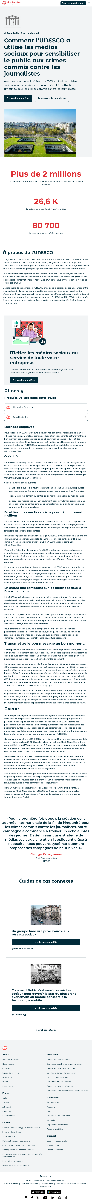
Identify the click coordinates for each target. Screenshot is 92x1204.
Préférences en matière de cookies (71, 1183)
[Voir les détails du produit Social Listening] (46, 417)
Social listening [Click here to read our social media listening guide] (8, 1136)
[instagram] (26, 1197)
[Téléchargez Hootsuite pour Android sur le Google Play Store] (54, 1192)
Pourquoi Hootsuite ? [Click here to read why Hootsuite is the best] (11, 1060)
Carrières (6, 1068)
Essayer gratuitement (73, 3)
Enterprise (6, 1111)
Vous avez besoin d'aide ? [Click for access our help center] (57, 1141)
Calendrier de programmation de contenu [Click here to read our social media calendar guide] (19, 1145)
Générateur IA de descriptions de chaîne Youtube (67, 1091)
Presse (5, 1082)
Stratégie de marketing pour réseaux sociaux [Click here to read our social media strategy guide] (21, 1128)
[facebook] (32, 1197)
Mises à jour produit (55, 1145)
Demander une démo (18, 98)
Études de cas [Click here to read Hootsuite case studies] (53, 1102)
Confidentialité (47, 1183)
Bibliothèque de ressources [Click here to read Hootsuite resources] (58, 1116)
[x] (38, 1197)
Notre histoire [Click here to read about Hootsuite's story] (8, 1064)
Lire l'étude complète (46, 942)
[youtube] (45, 1197)
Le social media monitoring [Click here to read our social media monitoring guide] (13, 1161)
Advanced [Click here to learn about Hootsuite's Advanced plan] (6, 1107)
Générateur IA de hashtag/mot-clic (61, 1068)
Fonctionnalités (8, 1116)
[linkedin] (52, 1197)
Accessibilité (45, 1186)
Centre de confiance (29, 1183)
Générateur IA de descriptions (59, 1060)
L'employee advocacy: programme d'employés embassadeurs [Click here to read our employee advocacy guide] (22, 1155)
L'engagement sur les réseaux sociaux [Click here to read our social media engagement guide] (18, 1150)
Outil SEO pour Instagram (58, 1077)
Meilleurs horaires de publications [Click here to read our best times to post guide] (16, 1141)
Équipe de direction (10, 1073)
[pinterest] (59, 1197)
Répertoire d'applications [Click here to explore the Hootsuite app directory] (57, 1125)
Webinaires (51, 1120)
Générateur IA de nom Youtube (60, 1086)
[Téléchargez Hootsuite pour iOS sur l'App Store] (38, 1192)
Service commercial (55, 1150)
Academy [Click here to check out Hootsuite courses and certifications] (51, 1107)
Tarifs (4, 1098)
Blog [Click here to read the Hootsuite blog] (49, 1111)
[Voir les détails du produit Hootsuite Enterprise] (46, 407)
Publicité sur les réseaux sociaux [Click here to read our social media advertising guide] (15, 1166)
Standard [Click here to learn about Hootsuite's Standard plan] (6, 1102)
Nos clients (7, 1077)
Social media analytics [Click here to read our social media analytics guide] (11, 1132)
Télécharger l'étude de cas (52, 98)
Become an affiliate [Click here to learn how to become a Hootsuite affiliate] (55, 1129)
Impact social (8, 1086)
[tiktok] (66, 1197)
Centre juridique (11, 1183)
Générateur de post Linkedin (59, 1082)
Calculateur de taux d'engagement (61, 1073)
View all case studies (46, 1030)
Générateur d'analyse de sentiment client (64, 1064)
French (46, 1176)
